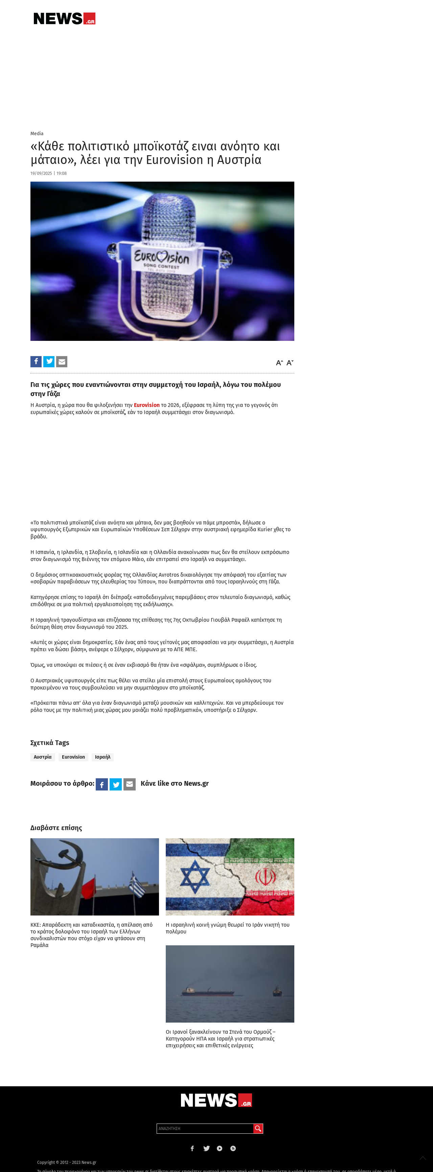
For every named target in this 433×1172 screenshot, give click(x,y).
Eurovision (147, 405)
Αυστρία (43, 757)
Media (37, 134)
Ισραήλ (102, 757)
